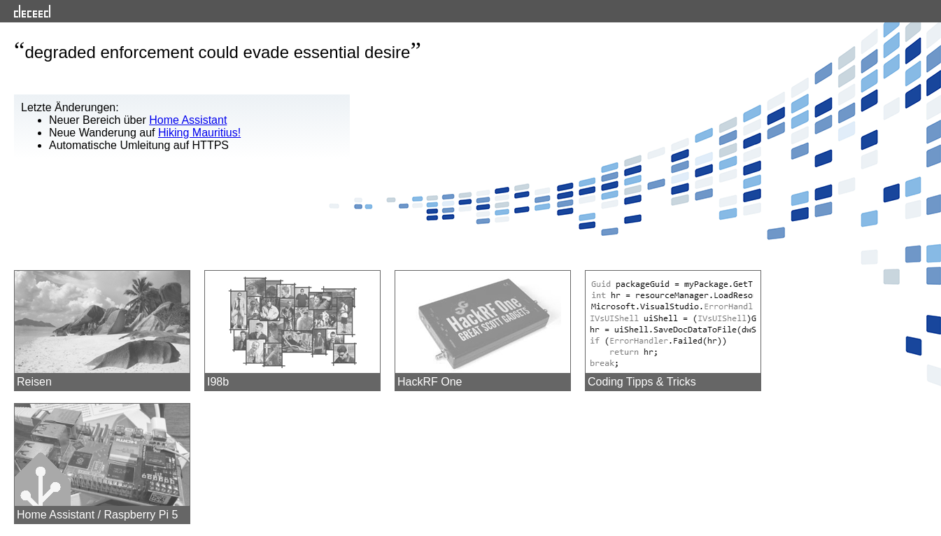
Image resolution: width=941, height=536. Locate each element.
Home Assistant (188, 120)
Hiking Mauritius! (199, 133)
